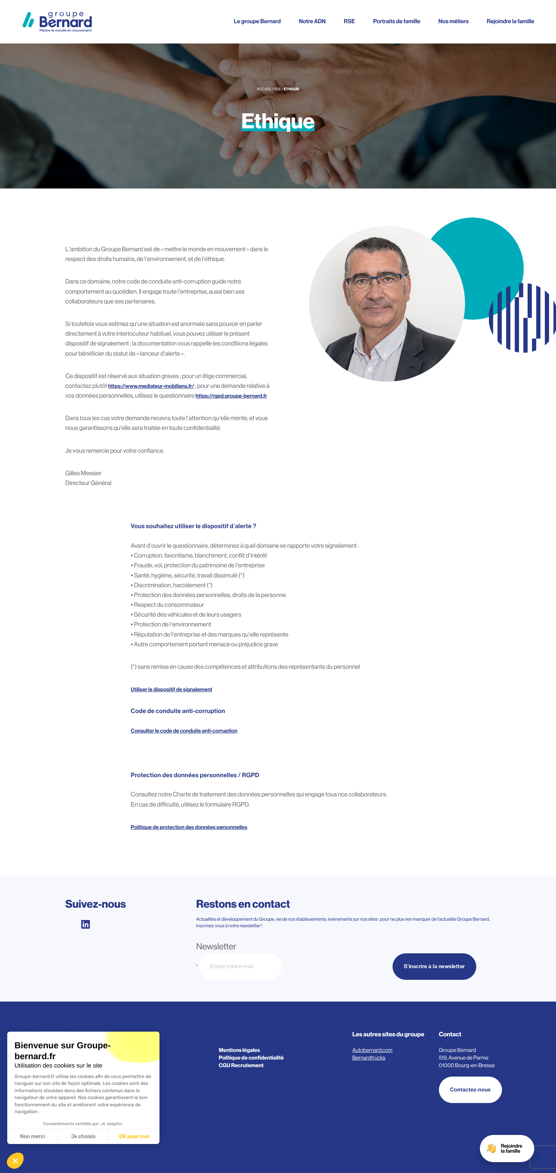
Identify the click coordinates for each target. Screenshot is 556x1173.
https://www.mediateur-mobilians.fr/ (151, 386)
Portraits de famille (396, 21)
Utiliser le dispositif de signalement (171, 690)
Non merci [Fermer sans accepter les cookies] (32, 1136)
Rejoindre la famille (510, 21)
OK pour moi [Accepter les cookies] (134, 1136)
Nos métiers (454, 21)
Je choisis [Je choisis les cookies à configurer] (83, 1136)
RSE (349, 21)
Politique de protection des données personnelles (189, 828)
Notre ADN (312, 21)
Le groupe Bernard (257, 21)
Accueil (264, 89)
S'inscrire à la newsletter (434, 966)
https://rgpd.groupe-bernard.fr (231, 396)
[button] (15, 1160)
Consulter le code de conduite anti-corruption (184, 732)
